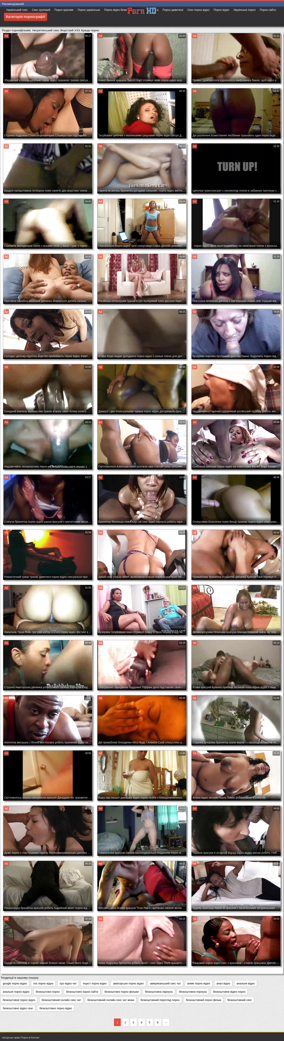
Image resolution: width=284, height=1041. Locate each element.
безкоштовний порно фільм (203, 1000)
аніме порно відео (198, 983)
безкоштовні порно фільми (122, 991)
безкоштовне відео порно (229, 991)
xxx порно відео (43, 983)
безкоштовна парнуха (159, 991)
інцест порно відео (95, 983)
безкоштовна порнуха (193, 991)
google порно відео (15, 983)
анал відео (223, 983)
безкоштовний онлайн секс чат (61, 1000)
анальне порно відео (16, 991)
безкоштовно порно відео (55, 1008)
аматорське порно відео (128, 983)
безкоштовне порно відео (19, 1000)
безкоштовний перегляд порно (160, 1000)
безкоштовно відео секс (18, 1008)
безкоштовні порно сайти (82, 991)
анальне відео (245, 983)
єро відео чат (68, 983)
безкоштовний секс (239, 1000)
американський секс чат (165, 983)
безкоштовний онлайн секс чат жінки (110, 1000)
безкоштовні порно (48, 991)
